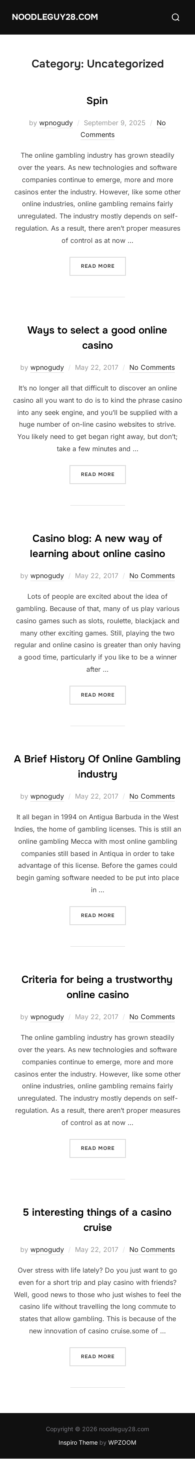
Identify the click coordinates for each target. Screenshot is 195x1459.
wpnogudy (56, 122)
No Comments (152, 367)
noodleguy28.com (55, 17)
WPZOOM (122, 1442)
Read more (103, 265)
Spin (97, 100)
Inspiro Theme (78, 1442)
